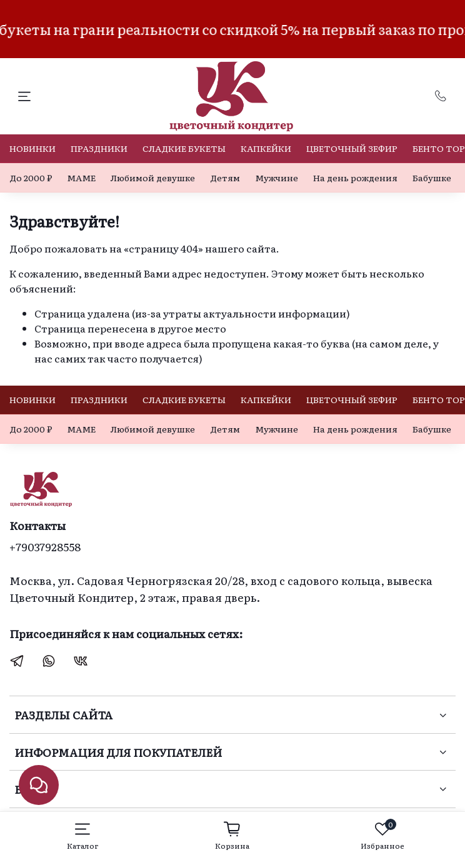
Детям (225, 177)
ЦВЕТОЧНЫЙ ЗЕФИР (352, 148)
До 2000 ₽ (30, 177)
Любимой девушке (153, 177)
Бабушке (431, 177)
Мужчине (276, 177)
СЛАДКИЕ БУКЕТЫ (184, 148)
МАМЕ (81, 177)
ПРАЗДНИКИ (99, 148)
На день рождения (355, 177)
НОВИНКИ (32, 148)
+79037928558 (45, 546)
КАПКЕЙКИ (266, 148)
